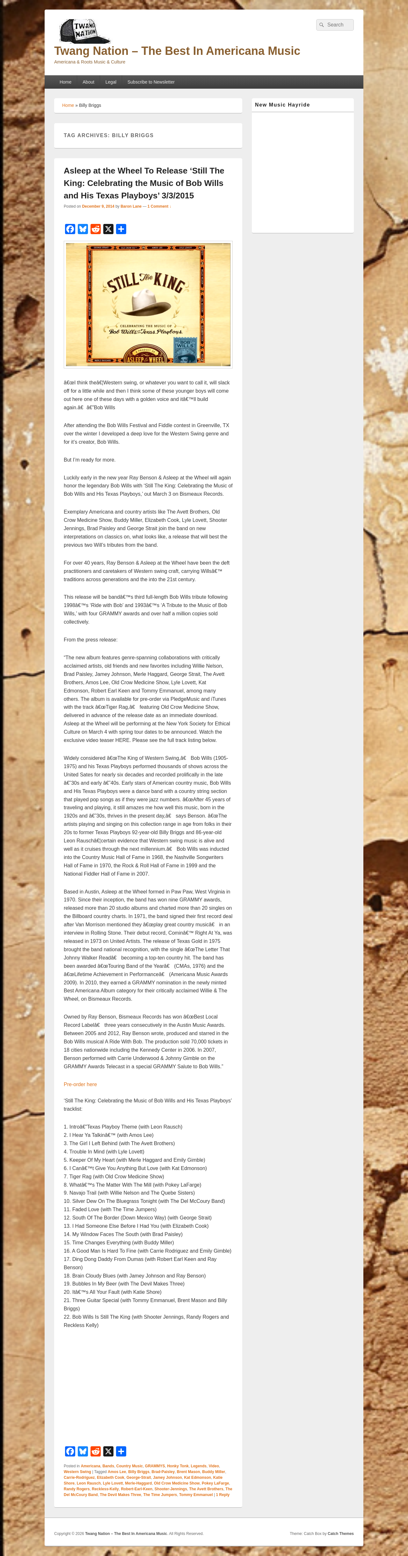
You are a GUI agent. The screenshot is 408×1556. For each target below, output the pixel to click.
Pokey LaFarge (215, 1483)
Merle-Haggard (138, 1483)
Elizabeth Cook (110, 1477)
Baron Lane (131, 206)
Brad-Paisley (163, 1472)
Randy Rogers (77, 1489)
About (88, 82)
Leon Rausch (89, 1483)
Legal (111, 82)
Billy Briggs (138, 1472)
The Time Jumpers (160, 1495)
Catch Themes (341, 1533)
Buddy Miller (213, 1472)
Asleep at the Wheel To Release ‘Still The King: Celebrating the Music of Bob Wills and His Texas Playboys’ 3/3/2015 (144, 183)
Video (214, 1466)
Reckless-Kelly (105, 1489)
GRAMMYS (155, 1466)
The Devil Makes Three (120, 1495)
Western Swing (77, 1472)
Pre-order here (80, 1084)
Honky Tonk (178, 1466)
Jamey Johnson (167, 1477)
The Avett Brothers (206, 1489)
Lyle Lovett (113, 1483)
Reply (223, 1495)
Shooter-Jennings (171, 1489)
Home (65, 82)
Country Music (129, 1466)
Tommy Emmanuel (196, 1495)
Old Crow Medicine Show (177, 1483)
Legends (199, 1466)
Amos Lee (117, 1472)
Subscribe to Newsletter (151, 82)
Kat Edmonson (197, 1477)
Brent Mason (188, 1472)
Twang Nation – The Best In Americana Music (177, 50)
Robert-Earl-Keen (136, 1489)
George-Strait (139, 1477)
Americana (90, 1466)
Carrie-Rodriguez (79, 1477)
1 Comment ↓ (159, 206)
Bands (108, 1466)
